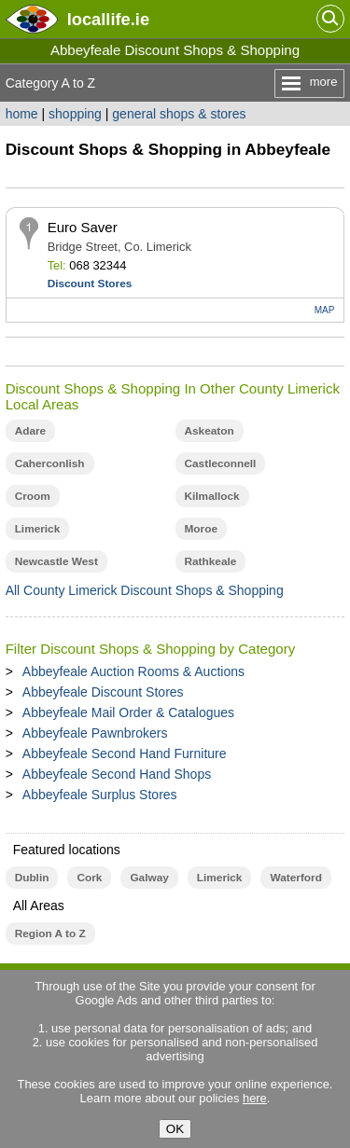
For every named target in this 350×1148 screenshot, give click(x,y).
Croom (32, 496)
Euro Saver (83, 227)
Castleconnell (221, 463)
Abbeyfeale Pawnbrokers (95, 733)
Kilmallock (212, 496)
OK (175, 1129)
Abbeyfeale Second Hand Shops (116, 774)
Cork (89, 877)
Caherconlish (50, 463)
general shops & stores (178, 113)
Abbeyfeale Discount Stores (103, 692)
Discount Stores (90, 283)
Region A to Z (50, 933)
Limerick (38, 528)
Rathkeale (211, 561)
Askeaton (209, 430)
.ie (108, 19)
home (22, 113)
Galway (149, 877)
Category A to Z (51, 83)
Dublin (32, 877)
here (255, 1098)
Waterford (295, 877)
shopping (75, 113)
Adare (31, 430)
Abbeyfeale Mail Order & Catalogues (128, 712)
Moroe (201, 528)
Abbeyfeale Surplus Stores (99, 794)
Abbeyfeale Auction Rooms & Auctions (133, 671)
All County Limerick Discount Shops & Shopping (145, 590)
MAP (325, 310)
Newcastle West (56, 561)
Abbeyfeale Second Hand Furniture (124, 753)
